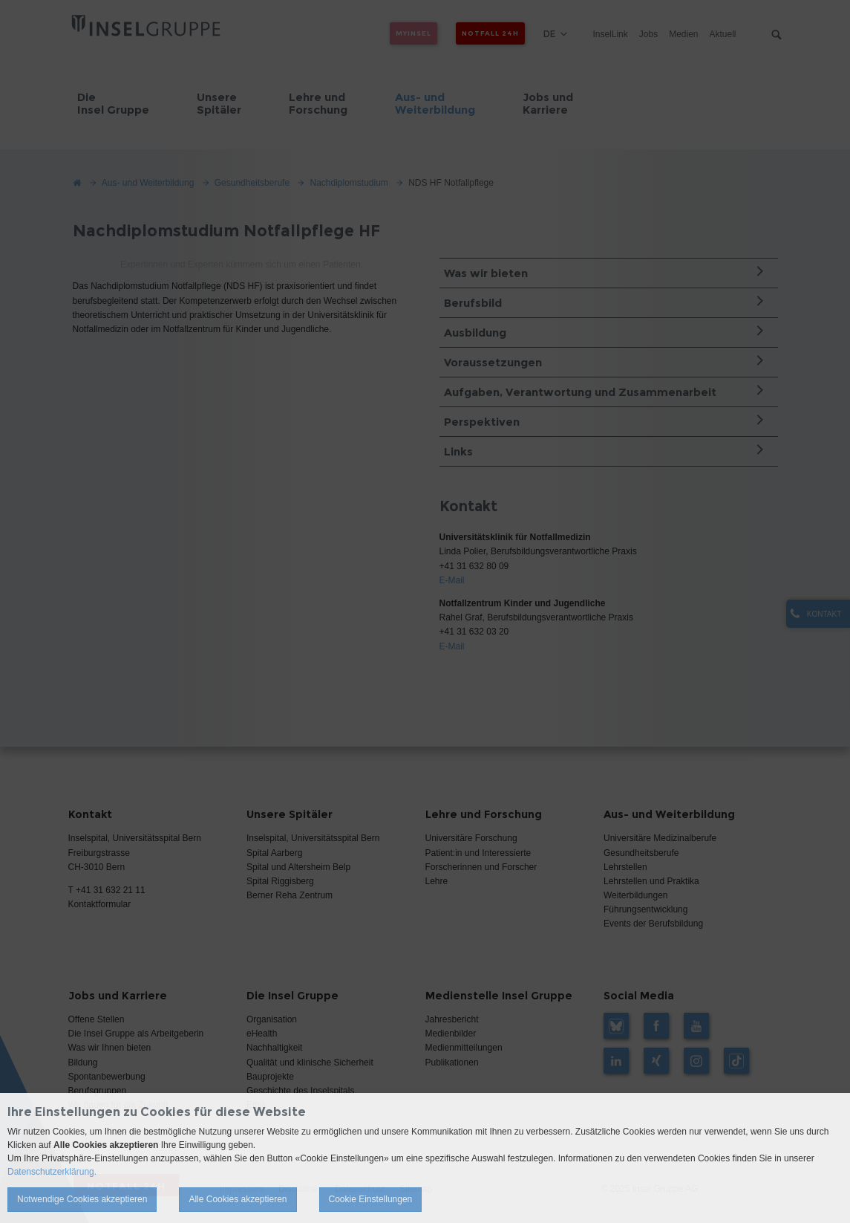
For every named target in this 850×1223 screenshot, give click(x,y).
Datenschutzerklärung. (52, 1172)
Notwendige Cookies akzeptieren (82, 1199)
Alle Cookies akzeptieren (238, 1199)
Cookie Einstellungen (371, 1199)
